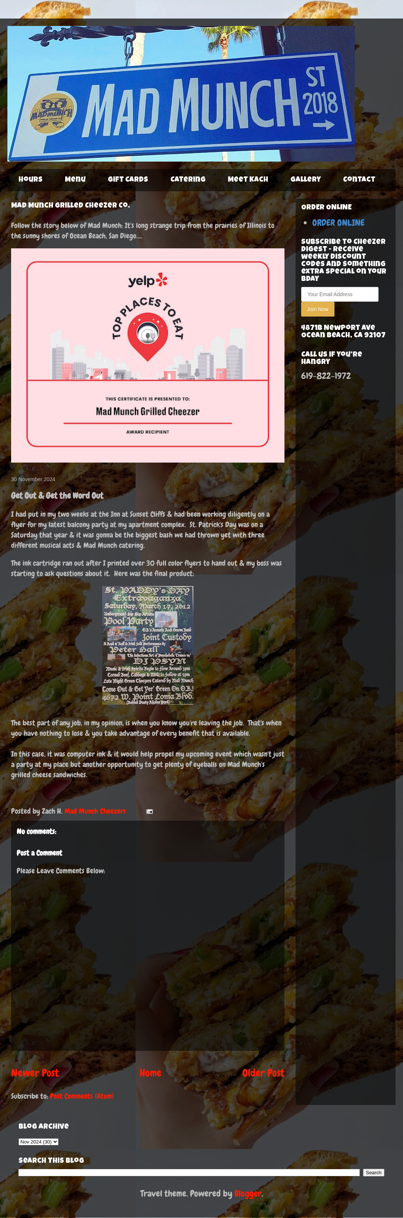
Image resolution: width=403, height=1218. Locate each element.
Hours (31, 180)
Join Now (318, 309)
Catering (188, 180)
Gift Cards (128, 180)
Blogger (248, 1193)
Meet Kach (248, 180)
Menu (75, 180)
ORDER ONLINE (338, 222)
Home (150, 1072)
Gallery (305, 180)
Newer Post (35, 1072)
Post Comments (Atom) (82, 1096)
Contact (359, 180)
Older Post (263, 1072)
